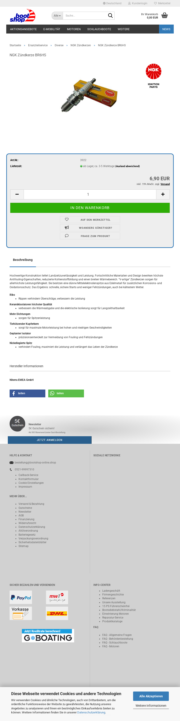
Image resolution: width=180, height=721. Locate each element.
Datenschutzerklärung (91, 712)
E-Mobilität (51, 29)
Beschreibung (23, 260)
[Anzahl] (90, 194)
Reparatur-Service (112, 617)
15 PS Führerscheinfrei (116, 606)
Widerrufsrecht (27, 523)
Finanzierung (26, 519)
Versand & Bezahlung (31, 503)
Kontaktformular (29, 479)
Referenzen (108, 598)
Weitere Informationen (151, 705)
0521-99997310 (24, 469)
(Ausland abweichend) (127, 166)
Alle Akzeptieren (151, 696)
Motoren (74, 29)
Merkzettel (162, 3)
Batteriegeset (26, 534)
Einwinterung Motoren (115, 613)
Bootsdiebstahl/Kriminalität (119, 610)
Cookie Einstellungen (31, 482)
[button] (112, 3)
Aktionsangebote (23, 29)
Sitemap (24, 546)
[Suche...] (57, 16)
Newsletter (25, 511)
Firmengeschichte (113, 594)
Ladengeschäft (111, 590)
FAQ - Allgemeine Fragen (117, 635)
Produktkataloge (112, 621)
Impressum (25, 486)
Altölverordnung (28, 530)
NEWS (166, 29)
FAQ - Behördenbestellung (117, 638)
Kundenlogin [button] (137, 3)
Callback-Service (28, 475)
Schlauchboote (99, 29)
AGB (21, 515)
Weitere (124, 29)
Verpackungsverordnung (33, 538)
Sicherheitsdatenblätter (32, 542)
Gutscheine (25, 507)
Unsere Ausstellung (114, 602)
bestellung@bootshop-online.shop (35, 462)
